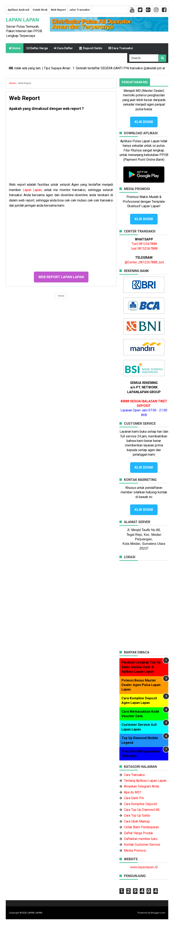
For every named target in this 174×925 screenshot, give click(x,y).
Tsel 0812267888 (144, 244)
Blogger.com (158, 912)
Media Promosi (135, 850)
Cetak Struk (40, 9)
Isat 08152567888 (144, 248)
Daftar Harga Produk (138, 833)
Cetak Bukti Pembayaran (141, 827)
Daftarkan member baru (140, 839)
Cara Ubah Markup (137, 821)
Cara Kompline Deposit (140, 804)
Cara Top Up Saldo (137, 815)
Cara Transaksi (134, 775)
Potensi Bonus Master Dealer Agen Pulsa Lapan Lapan (140, 685)
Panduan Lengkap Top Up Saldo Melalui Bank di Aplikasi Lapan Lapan (141, 667)
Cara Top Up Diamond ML (142, 810)
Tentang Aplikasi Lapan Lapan (145, 781)
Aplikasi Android (18, 9)
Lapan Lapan (32, 190)
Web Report (58, 9)
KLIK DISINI (144, 122)
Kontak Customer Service (142, 844)
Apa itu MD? (132, 792)
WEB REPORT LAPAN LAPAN (61, 277)
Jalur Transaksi (79, 9)
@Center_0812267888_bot (144, 262)
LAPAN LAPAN (22, 20)
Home (14, 48)
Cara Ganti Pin (134, 798)
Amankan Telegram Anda (141, 786)
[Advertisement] (61, 148)
